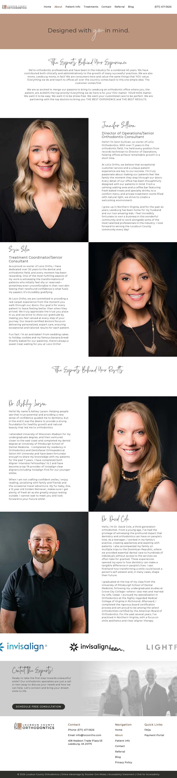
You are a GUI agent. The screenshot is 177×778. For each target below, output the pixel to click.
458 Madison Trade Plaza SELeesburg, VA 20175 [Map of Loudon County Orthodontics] (85, 742)
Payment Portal (154, 735)
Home (47, 7)
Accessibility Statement (121, 774)
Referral (120, 7)
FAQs (148, 730)
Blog (131, 7)
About (58, 7)
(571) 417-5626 (163, 7)
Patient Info (73, 7)
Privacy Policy (123, 762)
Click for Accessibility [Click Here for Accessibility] (148, 774)
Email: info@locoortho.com (84, 735)
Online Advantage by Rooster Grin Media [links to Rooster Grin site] (83, 774)
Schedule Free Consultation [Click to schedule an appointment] (38, 706)
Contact (106, 7)
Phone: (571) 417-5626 (81, 730)
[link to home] (34, 726)
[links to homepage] (14, 7)
